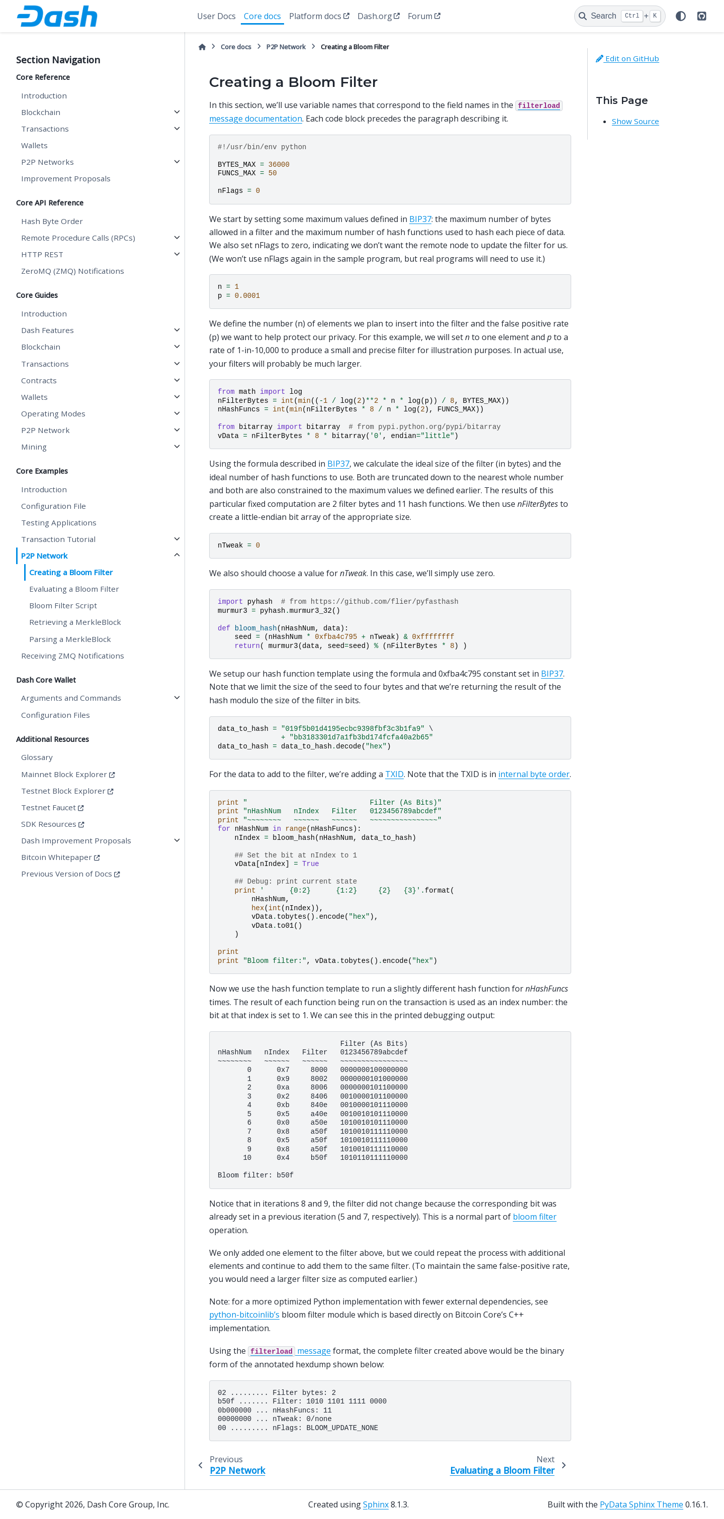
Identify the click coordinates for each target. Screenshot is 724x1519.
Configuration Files (55, 715)
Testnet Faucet (48, 807)
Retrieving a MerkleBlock (75, 622)
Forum (420, 16)
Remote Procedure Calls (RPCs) (78, 238)
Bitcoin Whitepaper (56, 857)
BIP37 (420, 219)
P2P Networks (47, 162)
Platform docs (315, 16)
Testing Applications (59, 522)
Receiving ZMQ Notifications (72, 655)
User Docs (216, 16)
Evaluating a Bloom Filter (74, 589)
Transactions (45, 129)
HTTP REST (42, 254)
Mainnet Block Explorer (64, 774)
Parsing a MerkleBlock (70, 639)
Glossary (37, 757)
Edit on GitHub (627, 58)
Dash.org (374, 16)
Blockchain (40, 112)
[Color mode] (681, 16)
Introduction (44, 95)
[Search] (620, 16)
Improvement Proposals (66, 178)
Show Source (635, 121)
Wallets (34, 145)
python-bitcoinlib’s (244, 1314)
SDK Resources (48, 824)
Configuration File (53, 506)
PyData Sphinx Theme (641, 1504)
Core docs (262, 16)
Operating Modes (53, 413)
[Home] (202, 47)
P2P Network (45, 430)
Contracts (39, 380)
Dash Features (47, 330)
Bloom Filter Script (63, 605)
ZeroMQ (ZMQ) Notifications (72, 271)
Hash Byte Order (52, 221)
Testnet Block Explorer (63, 791)
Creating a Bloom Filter (71, 572)
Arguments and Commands (71, 698)
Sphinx (376, 1504)
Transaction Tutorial (58, 539)
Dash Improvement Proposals (76, 840)
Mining (34, 447)
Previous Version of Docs (66, 874)
